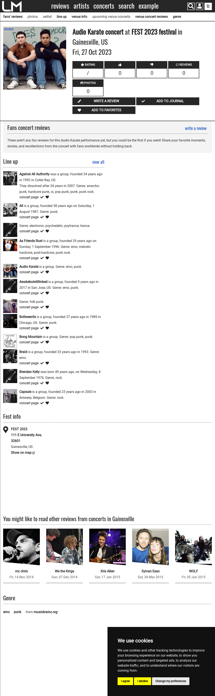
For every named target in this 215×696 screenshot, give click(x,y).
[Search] (191, 6)
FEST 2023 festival (154, 32)
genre (177, 17)
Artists (81, 5)
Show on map (21, 453)
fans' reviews (12, 17)
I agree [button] (125, 681)
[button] (199, 7)
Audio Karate (88, 32)
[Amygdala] (10, 230)
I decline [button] (142, 681)
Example (149, 5)
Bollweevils (27, 317)
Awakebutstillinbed (33, 282)
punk (17, 612)
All (21, 206)
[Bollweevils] (10, 321)
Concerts (103, 5)
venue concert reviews (151, 17)
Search (126, 5)
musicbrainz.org (45, 612)
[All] (10, 210)
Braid (23, 352)
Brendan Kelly (29, 372)
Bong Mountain (30, 337)
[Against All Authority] (10, 178)
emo (6, 612)
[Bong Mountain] (10, 341)
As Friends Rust (30, 241)
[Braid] (10, 356)
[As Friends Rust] (10, 245)
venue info (79, 17)
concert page (28, 197)
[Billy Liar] (10, 306)
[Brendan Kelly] (10, 376)
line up (62, 17)
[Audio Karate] (10, 271)
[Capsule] (10, 396)
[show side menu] (208, 6)
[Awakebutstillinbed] (10, 286)
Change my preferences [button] (170, 681)
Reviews (60, 5)
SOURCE (9, 29)
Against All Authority (34, 174)
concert (113, 32)
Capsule (25, 392)
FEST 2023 (19, 429)
